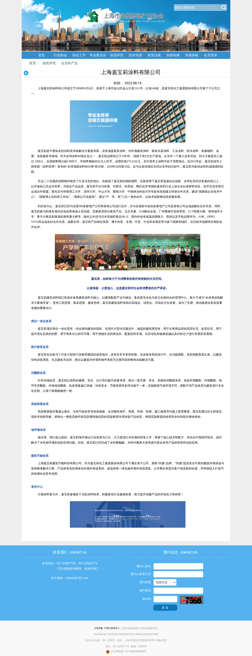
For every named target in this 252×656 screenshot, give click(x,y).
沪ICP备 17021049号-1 (107, 628)
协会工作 (79, 55)
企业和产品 (69, 63)
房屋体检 (191, 55)
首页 (41, 55)
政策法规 (154, 55)
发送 (165, 607)
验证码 (146, 598)
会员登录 (210, 55)
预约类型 (145, 582)
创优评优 (116, 55)
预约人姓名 (143, 566)
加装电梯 (173, 55)
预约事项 (145, 590)
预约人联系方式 (141, 574)
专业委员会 (97, 55)
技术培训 (135, 55)
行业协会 (60, 55)
